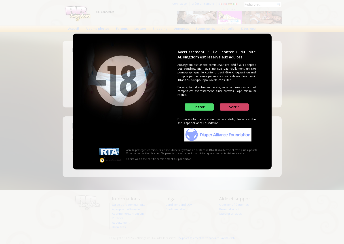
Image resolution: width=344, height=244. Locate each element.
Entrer (199, 107)
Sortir (234, 107)
